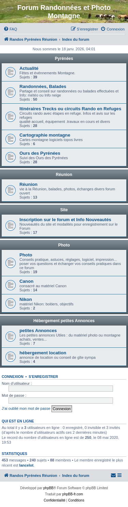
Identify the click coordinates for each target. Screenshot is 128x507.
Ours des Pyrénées (39, 153)
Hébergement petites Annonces (64, 320)
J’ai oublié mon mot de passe (26, 408)
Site (64, 209)
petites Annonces (38, 330)
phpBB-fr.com (72, 494)
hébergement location (42, 352)
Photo (64, 245)
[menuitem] (10, 29)
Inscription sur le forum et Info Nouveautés (65, 219)
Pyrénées (64, 58)
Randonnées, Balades (42, 86)
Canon (26, 281)
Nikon (25, 299)
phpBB (48, 488)
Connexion (13, 377)
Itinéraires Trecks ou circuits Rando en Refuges (70, 108)
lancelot (26, 465)
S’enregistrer (43, 377)
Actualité (29, 68)
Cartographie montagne (44, 135)
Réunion (64, 174)
